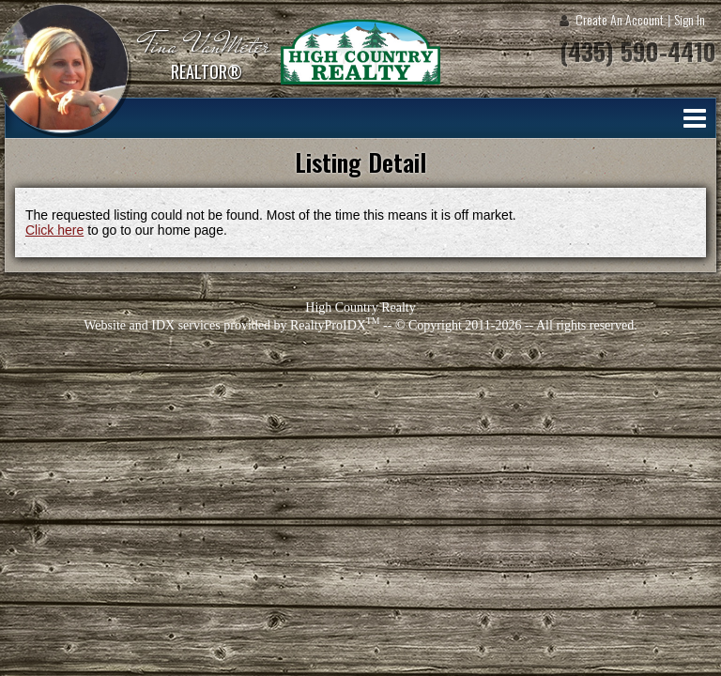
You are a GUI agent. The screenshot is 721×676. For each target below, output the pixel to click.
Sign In (689, 19)
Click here (54, 230)
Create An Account (619, 19)
